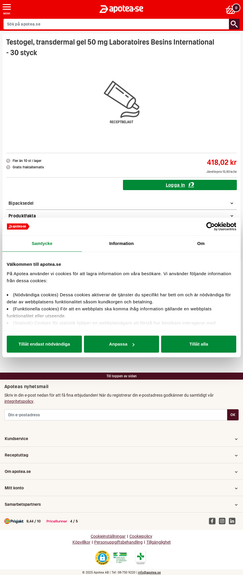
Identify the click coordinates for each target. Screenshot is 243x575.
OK (232, 414)
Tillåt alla (198, 343)
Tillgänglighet (158, 542)
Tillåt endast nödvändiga (44, 343)
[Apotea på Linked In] (234, 521)
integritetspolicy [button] (18, 401)
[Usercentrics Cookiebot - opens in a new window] (210, 226)
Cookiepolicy (140, 536)
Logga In (180, 185)
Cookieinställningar (108, 536)
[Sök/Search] (234, 24)
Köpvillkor (81, 542)
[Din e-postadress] (115, 414)
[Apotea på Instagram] (224, 521)
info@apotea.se (149, 572)
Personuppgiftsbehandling (118, 542)
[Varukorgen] (232, 9)
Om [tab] (201, 243)
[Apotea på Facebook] (214, 521)
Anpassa (121, 343)
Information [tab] (121, 243)
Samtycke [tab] (42, 243)
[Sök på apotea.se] (116, 24)
